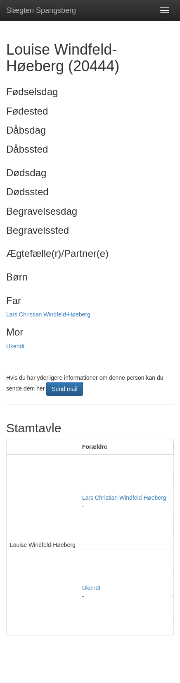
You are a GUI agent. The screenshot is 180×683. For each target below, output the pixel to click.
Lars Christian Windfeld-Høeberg (48, 314)
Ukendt (15, 346)
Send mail (64, 389)
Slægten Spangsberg (41, 10)
